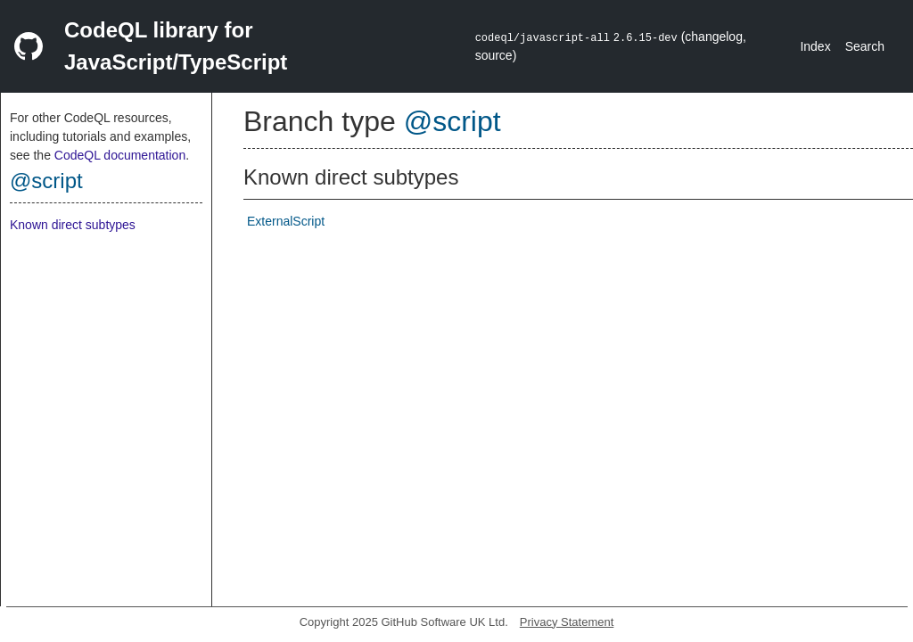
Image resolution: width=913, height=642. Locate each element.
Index (815, 46)
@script (46, 181)
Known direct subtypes (73, 225)
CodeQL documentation (119, 155)
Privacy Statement (567, 622)
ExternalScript (286, 221)
